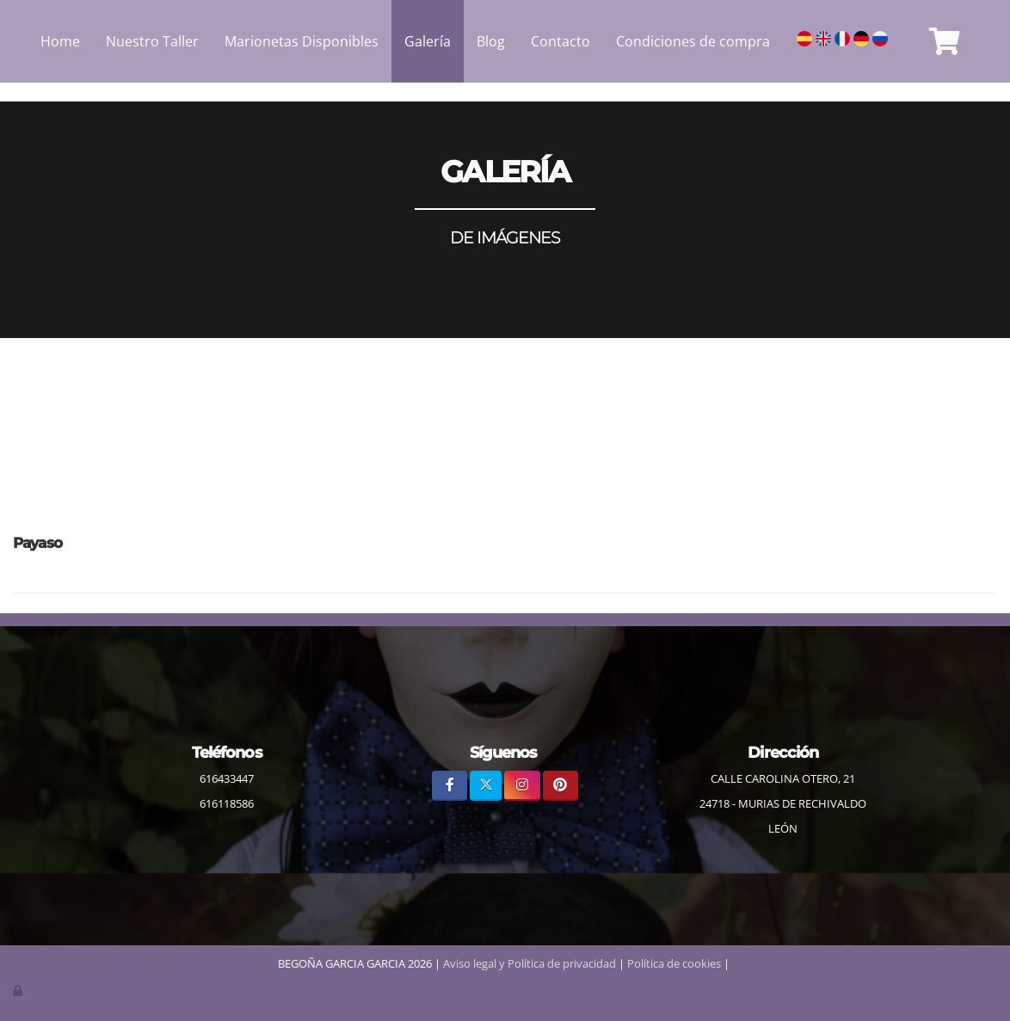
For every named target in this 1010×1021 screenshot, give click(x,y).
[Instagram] (521, 786)
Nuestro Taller (152, 41)
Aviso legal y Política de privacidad (529, 963)
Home (60, 41)
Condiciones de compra (693, 41)
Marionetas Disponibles (302, 41)
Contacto (560, 41)
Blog (491, 41)
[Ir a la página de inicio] (8, 41)
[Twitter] (486, 786)
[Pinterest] (560, 786)
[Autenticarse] (19, 990)
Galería (427, 41)
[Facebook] (449, 786)
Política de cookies (674, 963)
